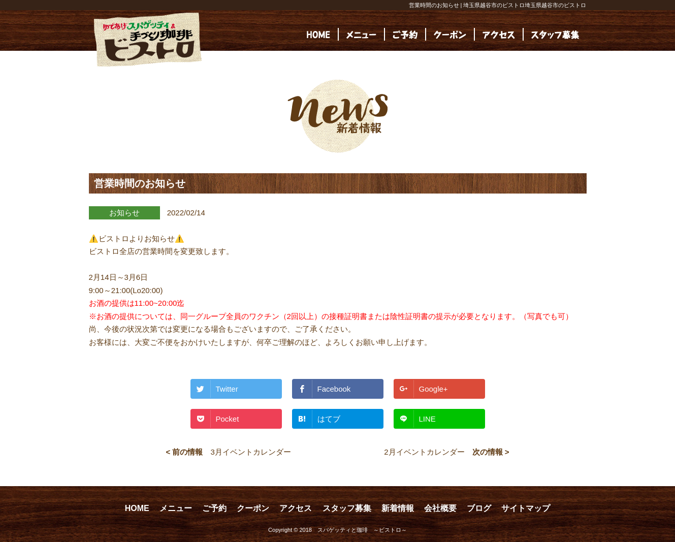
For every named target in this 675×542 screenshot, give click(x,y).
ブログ (479, 508)
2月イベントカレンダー (424, 452)
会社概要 (440, 508)
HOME (137, 508)
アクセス (295, 508)
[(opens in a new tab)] (555, 34)
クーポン (253, 508)
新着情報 (397, 508)
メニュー (175, 508)
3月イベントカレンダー (250, 452)
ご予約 (214, 508)
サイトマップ (525, 508)
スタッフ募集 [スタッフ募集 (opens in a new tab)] (347, 508)
